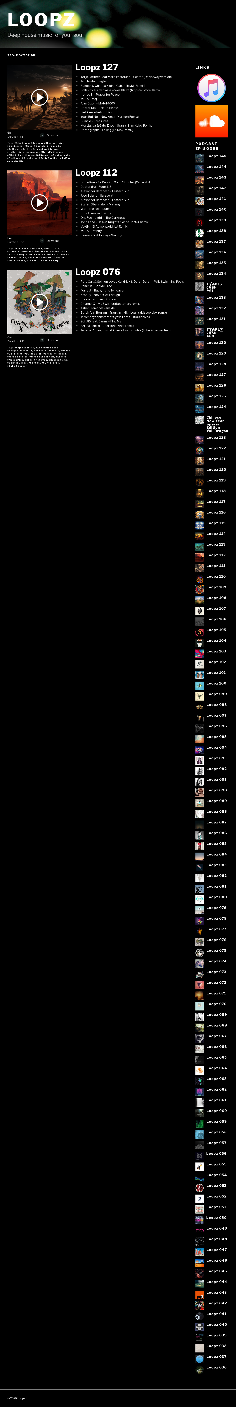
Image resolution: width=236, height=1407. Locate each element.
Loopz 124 (216, 406)
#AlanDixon (22, 143)
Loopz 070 (216, 1004)
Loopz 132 (216, 308)
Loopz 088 (216, 811)
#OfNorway (43, 155)
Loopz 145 (216, 156)
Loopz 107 (216, 608)
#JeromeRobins (17, 357)
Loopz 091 (216, 779)
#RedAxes (13, 158)
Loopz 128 (216, 364)
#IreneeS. (53, 146)
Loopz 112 (96, 172)
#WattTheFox (16, 260)
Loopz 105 (216, 629)
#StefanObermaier (40, 257)
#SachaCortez (16, 257)
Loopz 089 (216, 800)
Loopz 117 (215, 501)
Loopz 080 (216, 897)
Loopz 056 (216, 1153)
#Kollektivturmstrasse (23, 152)
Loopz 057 (216, 1142)
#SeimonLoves (17, 363)
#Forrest (60, 354)
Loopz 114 (216, 533)
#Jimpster (39, 149)
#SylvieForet (50, 363)
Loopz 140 (216, 209)
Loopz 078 (216, 918)
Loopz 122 (216, 448)
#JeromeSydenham (42, 357)
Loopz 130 (216, 342)
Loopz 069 (216, 1014)
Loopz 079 (216, 907)
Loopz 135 (216, 262)
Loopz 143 (216, 177)
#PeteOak (40, 360)
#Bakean (36, 143)
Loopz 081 (216, 886)
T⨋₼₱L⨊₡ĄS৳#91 (214, 287)
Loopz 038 (216, 1345)
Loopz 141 (216, 198)
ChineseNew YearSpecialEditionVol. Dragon (217, 424)
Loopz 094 (216, 747)
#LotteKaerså (35, 254)
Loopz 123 (216, 437)
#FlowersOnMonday (20, 251)
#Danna (65, 351)
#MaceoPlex (15, 360)
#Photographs (61, 155)
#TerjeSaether (49, 158)
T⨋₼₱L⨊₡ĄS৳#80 (214, 333)
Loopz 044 (216, 1281)
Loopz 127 (96, 67)
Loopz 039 (216, 1335)
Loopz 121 (216, 458)
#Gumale (40, 146)
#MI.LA (11, 155)
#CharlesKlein (53, 143)
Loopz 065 (216, 1057)
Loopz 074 (216, 961)
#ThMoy (65, 158)
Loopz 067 (216, 1036)
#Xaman (32, 260)
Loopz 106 (216, 619)
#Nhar (28, 360)
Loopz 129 (216, 353)
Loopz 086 (216, 833)
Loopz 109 (216, 587)
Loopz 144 (216, 166)
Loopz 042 (216, 1303)
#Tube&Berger (17, 366)
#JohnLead (42, 251)
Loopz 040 (216, 1324)
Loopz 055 (216, 1164)
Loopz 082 (216, 875)
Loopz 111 (215, 565)
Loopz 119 (216, 480)
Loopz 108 (216, 597)
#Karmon (54, 149)
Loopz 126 (216, 385)
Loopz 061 (216, 1100)
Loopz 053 (216, 1185)
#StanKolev (29, 158)
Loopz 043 (216, 1292)
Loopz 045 (216, 1271)
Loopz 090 (216, 790)
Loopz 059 (216, 1121)
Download (49, 135)
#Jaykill (26, 149)
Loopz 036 (216, 1367)
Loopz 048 (216, 1239)
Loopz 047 (216, 1249)
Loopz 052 (216, 1196)
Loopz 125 (216, 396)
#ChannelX (52, 351)
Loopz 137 (216, 241)
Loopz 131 (216, 318)
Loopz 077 (216, 929)
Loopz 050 (216, 1217)
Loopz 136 (216, 252)
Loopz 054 (216, 1174)
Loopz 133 (216, 297)
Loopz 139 (216, 220)
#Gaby (28, 146)
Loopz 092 (216, 768)
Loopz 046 (216, 1260)
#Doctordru (15, 146)
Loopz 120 (216, 469)
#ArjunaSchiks (24, 348)
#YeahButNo (15, 161)
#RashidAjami (58, 360)
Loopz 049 (216, 1228)
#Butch (39, 351)
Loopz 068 (216, 1025)
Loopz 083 (216, 865)
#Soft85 (34, 363)
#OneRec (63, 254)
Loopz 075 (216, 950)
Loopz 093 (216, 758)
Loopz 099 (216, 694)
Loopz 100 (216, 683)
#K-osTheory (16, 254)
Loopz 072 (216, 982)
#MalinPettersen (52, 152)
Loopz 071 (216, 993)
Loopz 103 (216, 651)
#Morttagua (26, 155)
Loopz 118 (216, 491)
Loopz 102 (216, 662)
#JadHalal (13, 149)
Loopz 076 (98, 272)
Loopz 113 (216, 544)
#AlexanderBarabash (28, 248)
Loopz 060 (216, 1110)
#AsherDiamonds (47, 348)
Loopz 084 (216, 854)
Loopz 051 (216, 1207)
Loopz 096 (216, 726)
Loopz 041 (216, 1313)
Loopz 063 (216, 1078)
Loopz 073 (216, 971)
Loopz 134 (216, 273)
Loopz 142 (216, 188)
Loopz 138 (216, 230)
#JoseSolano (58, 251)
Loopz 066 (216, 1046)
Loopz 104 (216, 640)
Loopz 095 (216, 736)
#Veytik (59, 257)
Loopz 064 (216, 1068)
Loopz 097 (216, 715)
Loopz (41, 20)
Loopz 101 (216, 672)
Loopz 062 (216, 1089)
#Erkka (48, 354)
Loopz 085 (216, 843)
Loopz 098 (216, 704)
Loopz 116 (216, 512)
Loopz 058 (216, 1132)
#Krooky (61, 357)
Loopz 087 (216, 822)
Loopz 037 (216, 1356)
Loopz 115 (216, 523)
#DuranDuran (33, 354)
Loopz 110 (216, 576)
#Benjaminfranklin (19, 351)
